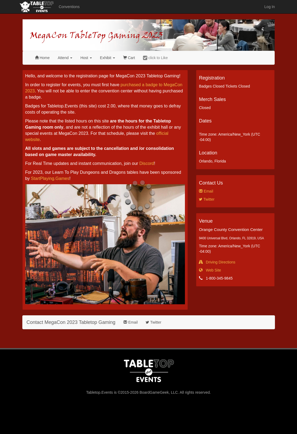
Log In (269, 7)
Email (206, 191)
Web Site (210, 270)
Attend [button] (65, 58)
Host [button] (86, 58)
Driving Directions (217, 262)
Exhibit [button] (107, 58)
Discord (146, 163)
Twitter (206, 199)
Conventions (69, 7)
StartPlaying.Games (50, 178)
